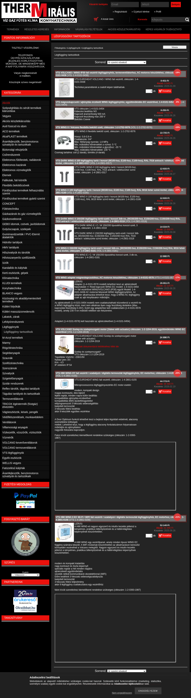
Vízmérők (8, 437)
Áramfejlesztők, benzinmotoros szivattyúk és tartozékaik (20, 143)
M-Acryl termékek (12, 337)
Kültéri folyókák (11, 306)
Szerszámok (9, 368)
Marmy (6, 342)
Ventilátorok (9, 422)
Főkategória (60, 48)
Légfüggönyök (73, 48)
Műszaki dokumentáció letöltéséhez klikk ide (97, 346)
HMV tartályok (10, 247)
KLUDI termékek (12, 283)
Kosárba (167, 91)
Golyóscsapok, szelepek (16, 229)
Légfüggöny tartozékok (18, 331)
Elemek (6, 175)
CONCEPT (8, 203)
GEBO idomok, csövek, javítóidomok (23, 224)
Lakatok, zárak (11, 316)
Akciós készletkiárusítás (16, 121)
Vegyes (6, 116)
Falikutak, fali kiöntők (14, 180)
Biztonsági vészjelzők (14, 149)
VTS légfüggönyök (13, 452)
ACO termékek (11, 131)
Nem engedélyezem (122, 693)
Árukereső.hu (25, 603)
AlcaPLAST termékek (14, 136)
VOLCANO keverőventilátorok (19, 442)
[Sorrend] (126, 62)
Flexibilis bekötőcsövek (15, 185)
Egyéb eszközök (12, 457)
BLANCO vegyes (12, 293)
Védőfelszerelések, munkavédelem (22, 417)
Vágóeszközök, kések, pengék (20, 412)
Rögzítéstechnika (12, 347)
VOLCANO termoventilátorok (19, 447)
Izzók (5, 262)
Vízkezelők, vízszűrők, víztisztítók (22, 432)
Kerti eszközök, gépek (15, 272)
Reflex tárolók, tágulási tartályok (21, 388)
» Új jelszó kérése (140, 11)
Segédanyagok (11, 352)
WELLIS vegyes (11, 463)
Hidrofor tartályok (12, 242)
